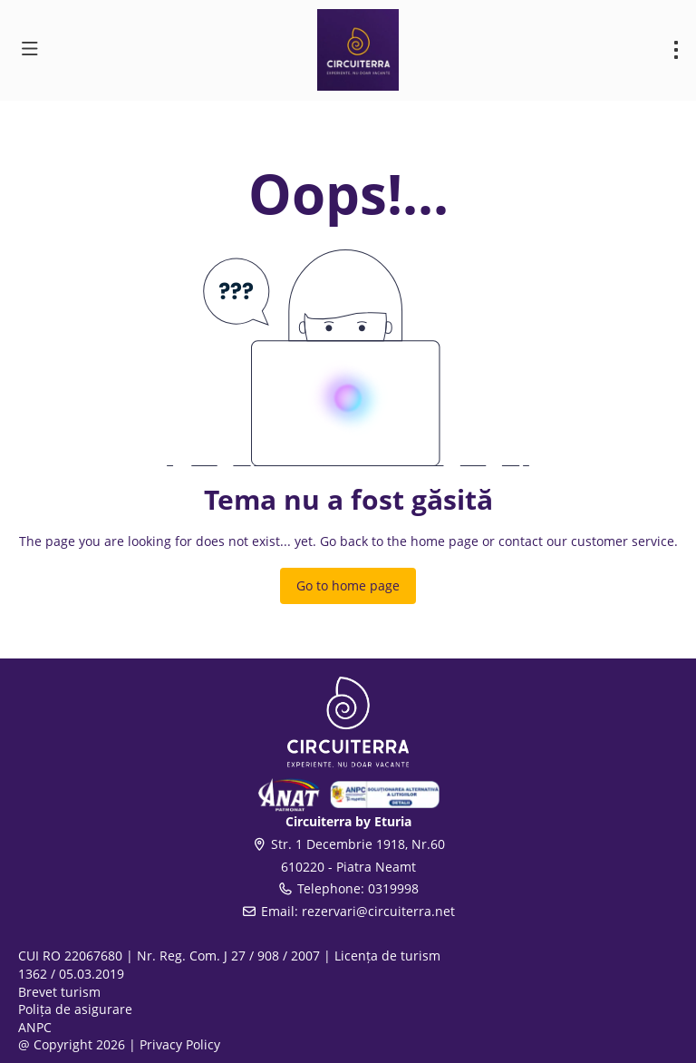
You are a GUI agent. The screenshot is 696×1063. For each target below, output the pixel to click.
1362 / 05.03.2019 (71, 973)
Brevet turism (59, 991)
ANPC (35, 1027)
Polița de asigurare (75, 1009)
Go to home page (348, 585)
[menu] (676, 50)
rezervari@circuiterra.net (378, 911)
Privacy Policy (180, 1044)
